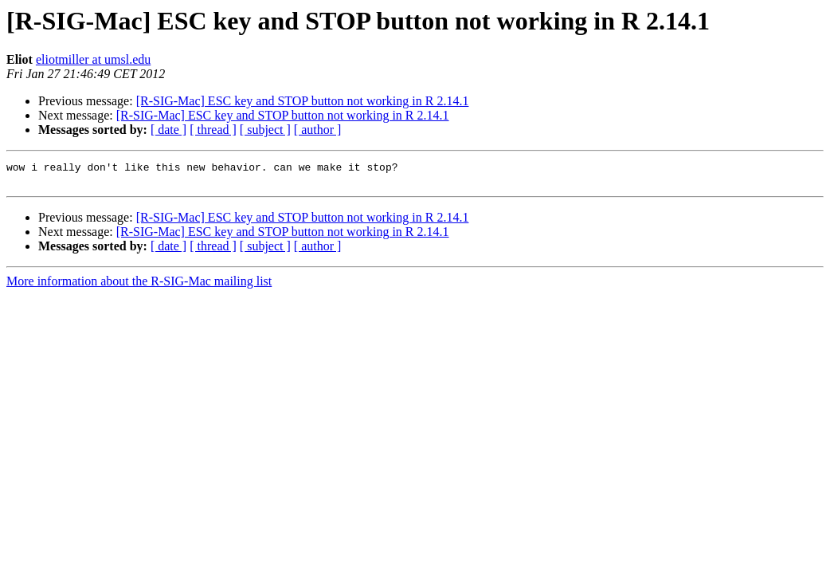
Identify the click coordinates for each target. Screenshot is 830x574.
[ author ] (318, 129)
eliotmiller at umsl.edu (93, 59)
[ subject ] (265, 129)
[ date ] (168, 129)
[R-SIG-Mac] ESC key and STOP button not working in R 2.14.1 (302, 101)
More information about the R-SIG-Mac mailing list (139, 286)
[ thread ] (213, 129)
